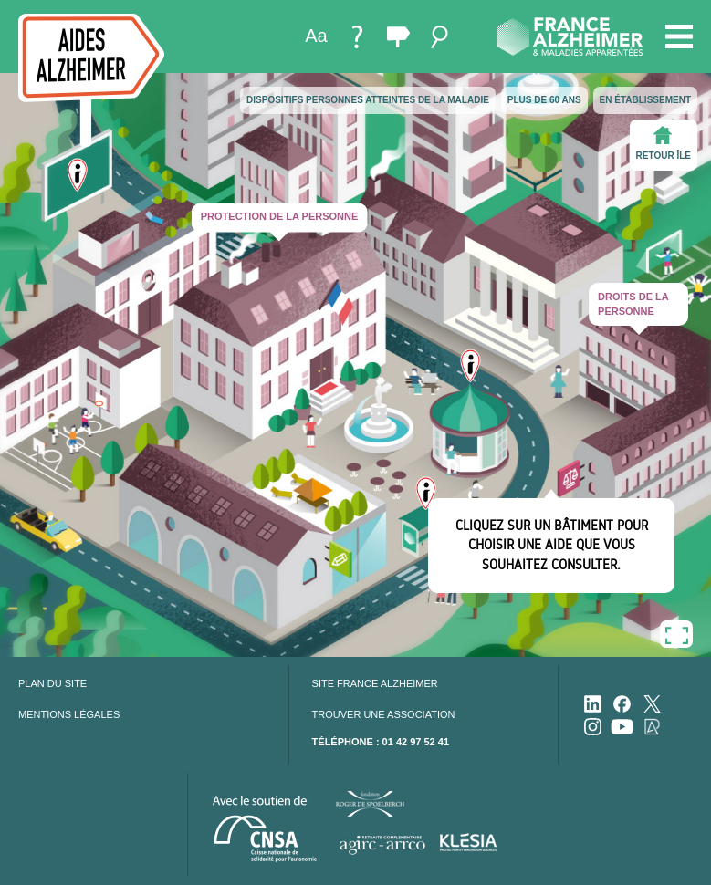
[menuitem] (316, 37)
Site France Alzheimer (375, 683)
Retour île (663, 143)
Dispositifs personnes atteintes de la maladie (367, 100)
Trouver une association (383, 714)
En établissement (645, 100)
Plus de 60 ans (544, 100)
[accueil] (91, 80)
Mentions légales (69, 714)
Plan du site (52, 683)
